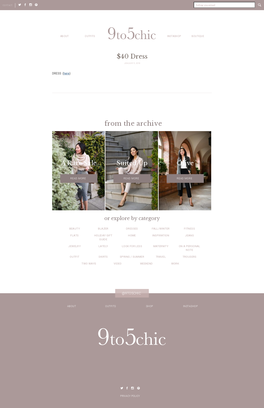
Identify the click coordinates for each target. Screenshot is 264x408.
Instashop (174, 36)
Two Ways (88, 263)
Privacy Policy (130, 396)
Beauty (74, 228)
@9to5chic (131, 293)
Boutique (198, 36)
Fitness (189, 228)
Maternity (161, 246)
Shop (149, 306)
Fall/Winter (161, 228)
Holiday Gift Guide (103, 237)
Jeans (189, 235)
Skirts (103, 256)
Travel (161, 256)
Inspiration (160, 235)
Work (175, 263)
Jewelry (74, 246)
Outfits (90, 36)
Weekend (146, 263)
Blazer (103, 228)
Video (118, 263)
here (67, 73)
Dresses (132, 228)
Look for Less (132, 246)
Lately (103, 246)
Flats (74, 235)
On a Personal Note (189, 248)
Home (132, 235)
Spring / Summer (132, 256)
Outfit (74, 256)
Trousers (190, 256)
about (64, 36)
